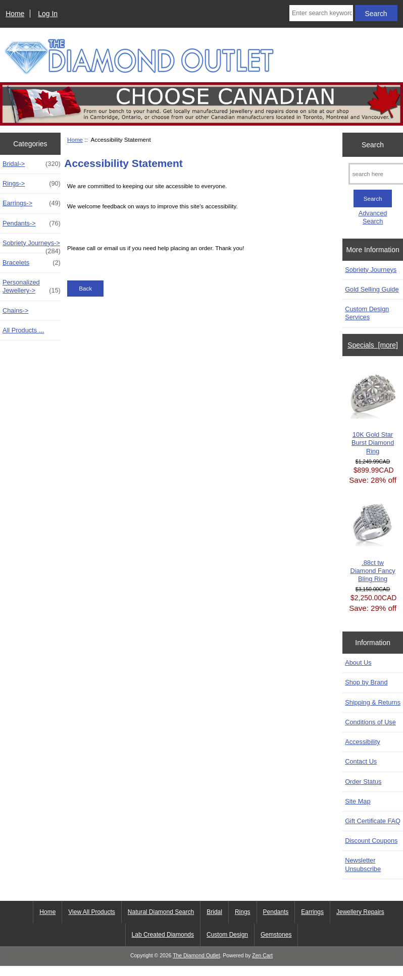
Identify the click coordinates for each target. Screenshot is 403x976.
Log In (48, 14)
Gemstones (276, 934)
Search (373, 145)
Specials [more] (372, 345)
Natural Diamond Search (161, 911)
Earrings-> (32, 203)
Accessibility (362, 741)
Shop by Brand (366, 682)
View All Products (91, 911)
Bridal (214, 911)
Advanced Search (373, 217)
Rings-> (32, 184)
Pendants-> (32, 223)
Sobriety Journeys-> (32, 245)
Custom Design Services (367, 313)
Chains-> (15, 310)
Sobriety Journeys (370, 269)
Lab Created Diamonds (163, 934)
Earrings (312, 911)
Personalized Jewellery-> (32, 286)
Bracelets (32, 263)
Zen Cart (262, 955)
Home (15, 14)
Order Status (363, 781)
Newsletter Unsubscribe (363, 864)
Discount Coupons (371, 840)
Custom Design (227, 934)
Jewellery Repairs (360, 911)
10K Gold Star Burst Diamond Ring (372, 412)
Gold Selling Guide (371, 289)
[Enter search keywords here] (321, 13)
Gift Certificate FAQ (372, 821)
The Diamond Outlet (196, 955)
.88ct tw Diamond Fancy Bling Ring (372, 541)
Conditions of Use (370, 722)
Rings (242, 911)
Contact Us (361, 761)
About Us (358, 662)
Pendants (276, 911)
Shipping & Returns (372, 702)
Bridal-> (32, 164)
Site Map (357, 801)
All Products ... (23, 330)
